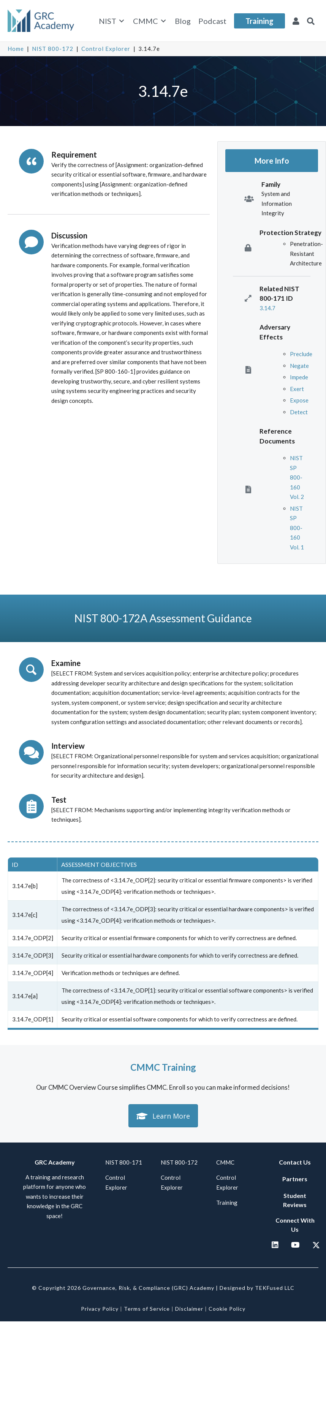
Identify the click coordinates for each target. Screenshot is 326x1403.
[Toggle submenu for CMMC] (163, 20)
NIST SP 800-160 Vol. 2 (297, 477)
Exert (297, 388)
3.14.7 (267, 308)
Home (16, 48)
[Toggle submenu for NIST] (121, 20)
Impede (299, 377)
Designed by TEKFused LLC (257, 1288)
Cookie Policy (227, 1308)
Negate (299, 365)
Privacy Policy (100, 1308)
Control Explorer (105, 48)
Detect (299, 412)
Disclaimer (189, 1308)
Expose (299, 400)
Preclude (301, 353)
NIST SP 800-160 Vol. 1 (297, 528)
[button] (310, 21)
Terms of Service (147, 1308)
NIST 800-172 (52, 48)
